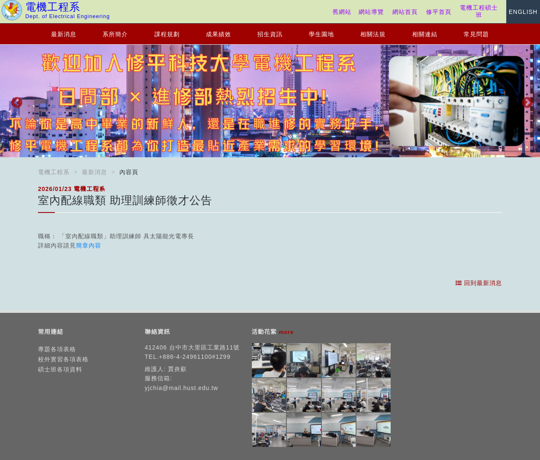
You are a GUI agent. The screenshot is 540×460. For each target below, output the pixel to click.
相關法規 (373, 34)
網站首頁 (405, 11)
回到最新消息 (479, 283)
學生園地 (321, 34)
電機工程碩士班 (479, 11)
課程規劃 (167, 34)
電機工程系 (54, 172)
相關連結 (424, 34)
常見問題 (476, 34)
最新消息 (63, 34)
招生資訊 (270, 34)
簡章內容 (88, 245)
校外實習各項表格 (63, 359)
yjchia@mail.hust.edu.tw (181, 388)
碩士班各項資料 (60, 369)
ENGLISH (523, 11)
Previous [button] (15, 101)
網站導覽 (371, 11)
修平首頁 (438, 11)
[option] (270, 101)
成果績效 (218, 34)
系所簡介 (115, 34)
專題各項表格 (57, 349)
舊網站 (341, 11)
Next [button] (525, 101)
